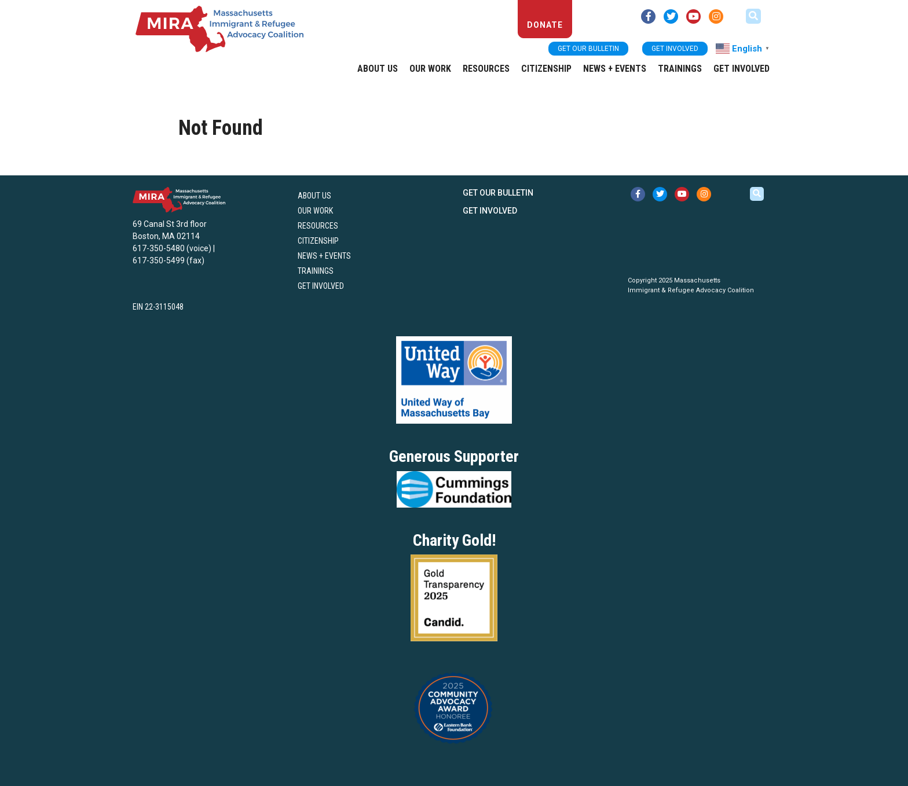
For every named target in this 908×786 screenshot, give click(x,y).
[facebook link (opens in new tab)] (648, 16)
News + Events (614, 68)
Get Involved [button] (674, 49)
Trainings (680, 68)
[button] (753, 16)
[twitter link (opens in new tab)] (671, 16)
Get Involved (741, 68)
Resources (486, 68)
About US (377, 68)
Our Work (430, 68)
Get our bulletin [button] (588, 49)
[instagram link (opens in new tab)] (716, 16)
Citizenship (546, 68)
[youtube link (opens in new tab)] (693, 16)
